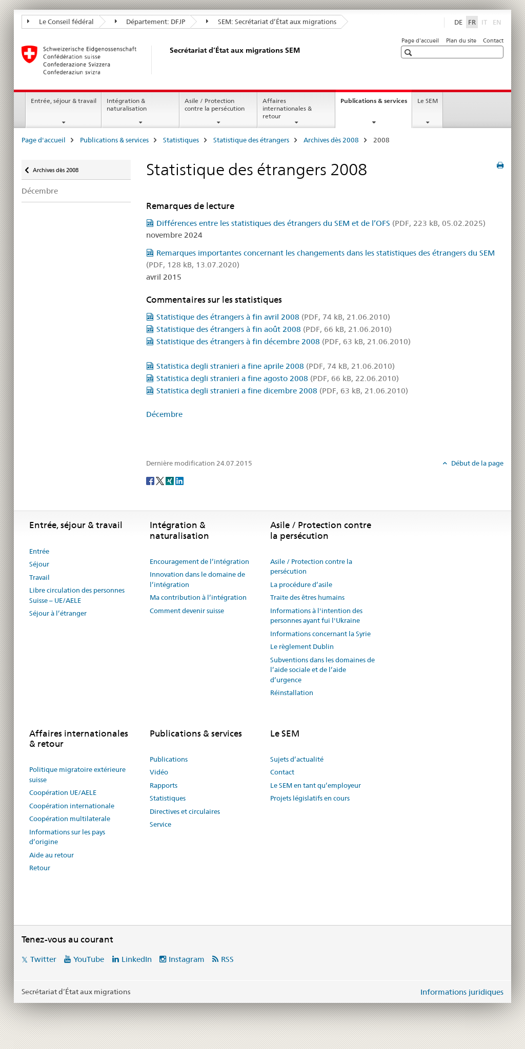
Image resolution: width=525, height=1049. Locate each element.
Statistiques (181, 140)
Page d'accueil (420, 40)
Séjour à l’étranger (58, 613)
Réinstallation (291, 692)
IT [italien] (485, 21)
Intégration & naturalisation (127, 104)
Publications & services (376, 104)
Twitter (43, 959)
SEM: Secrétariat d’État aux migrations (271, 21)
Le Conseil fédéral (60, 21)
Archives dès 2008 (331, 140)
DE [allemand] (458, 22)
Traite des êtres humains (307, 597)
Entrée (39, 551)
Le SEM (427, 100)
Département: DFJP (150, 21)
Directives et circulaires (185, 811)
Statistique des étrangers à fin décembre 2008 (283, 341)
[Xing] (170, 480)
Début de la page (476, 463)
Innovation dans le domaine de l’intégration (197, 579)
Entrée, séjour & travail (63, 100)
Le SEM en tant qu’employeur (315, 785)
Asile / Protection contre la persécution (215, 104)
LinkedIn (137, 959)
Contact (493, 40)
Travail (39, 577)
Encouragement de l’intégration (199, 561)
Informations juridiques (461, 992)
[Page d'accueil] (168, 60)
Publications (169, 759)
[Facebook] (151, 480)
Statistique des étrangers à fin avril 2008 (273, 317)
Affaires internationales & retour (287, 108)
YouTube (88, 959)
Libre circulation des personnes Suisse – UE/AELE (77, 595)
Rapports (163, 785)
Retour (39, 868)
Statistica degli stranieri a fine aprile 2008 (275, 366)
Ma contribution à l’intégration (198, 597)
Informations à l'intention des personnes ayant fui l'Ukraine (316, 615)
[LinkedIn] (179, 480)
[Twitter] (161, 480)
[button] (409, 52)
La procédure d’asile (301, 584)
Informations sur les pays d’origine (67, 837)
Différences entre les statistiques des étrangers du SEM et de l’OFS (321, 223)
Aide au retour (51, 855)
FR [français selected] (472, 22)
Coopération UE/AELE (62, 792)
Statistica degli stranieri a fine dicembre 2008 (282, 390)
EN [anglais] (498, 21)
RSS (227, 959)
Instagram (187, 959)
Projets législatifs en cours (310, 798)
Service (160, 824)
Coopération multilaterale (69, 818)
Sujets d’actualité (297, 759)
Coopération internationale (71, 806)
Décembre (40, 191)
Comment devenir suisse (187, 610)
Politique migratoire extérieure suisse (77, 774)
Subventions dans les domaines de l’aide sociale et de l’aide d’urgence (322, 670)
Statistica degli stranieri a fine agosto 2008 (277, 378)
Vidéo (159, 772)
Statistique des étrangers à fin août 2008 (274, 329)
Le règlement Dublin (302, 646)
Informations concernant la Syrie (320, 634)
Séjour (39, 564)
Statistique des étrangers (251, 140)
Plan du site (461, 40)
